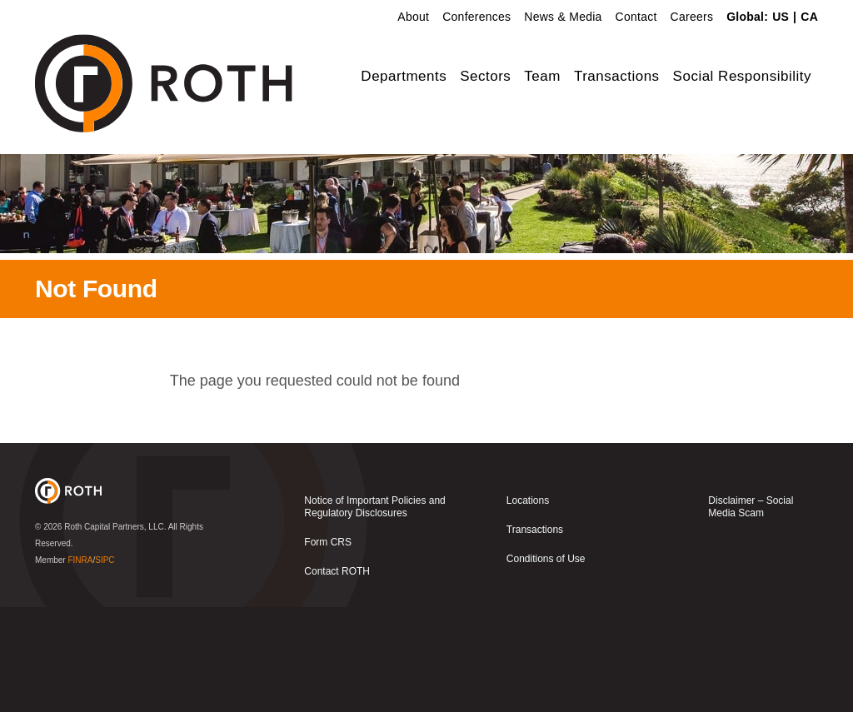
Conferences (476, 16)
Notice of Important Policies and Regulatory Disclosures (374, 612)
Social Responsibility (742, 76)
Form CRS (328, 647)
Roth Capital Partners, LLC (114, 631)
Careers (692, 16)
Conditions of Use (546, 664)
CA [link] (809, 16)
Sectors (485, 76)
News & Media (562, 16)
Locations (527, 605)
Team (542, 76)
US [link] (780, 16)
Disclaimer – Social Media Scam (750, 612)
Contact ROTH (337, 676)
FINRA (79, 665)
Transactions (617, 76)
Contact (636, 16)
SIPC (104, 665)
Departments (403, 76)
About (413, 16)
